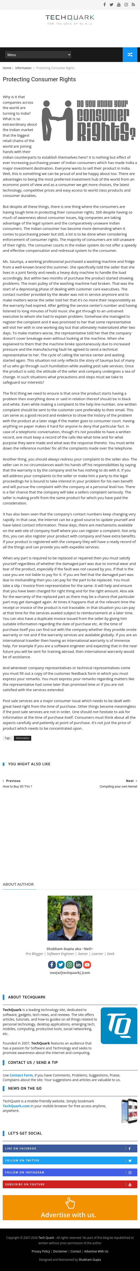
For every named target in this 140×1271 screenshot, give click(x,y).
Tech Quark (46, 1238)
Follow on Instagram (71, 1172)
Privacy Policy (41, 1251)
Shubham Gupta (90, 1260)
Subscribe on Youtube (71, 1184)
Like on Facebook (71, 1148)
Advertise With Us (96, 1251)
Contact (75, 1251)
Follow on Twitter (71, 1160)
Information (23, 68)
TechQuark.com (16, 1106)
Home (7, 68)
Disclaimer (60, 1251)
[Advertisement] (70, 840)
